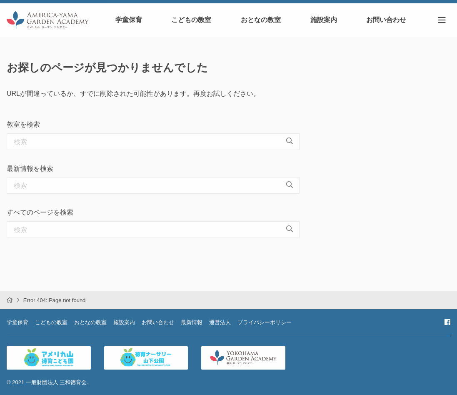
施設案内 (323, 19)
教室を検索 (23, 124)
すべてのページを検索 (40, 212)
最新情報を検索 (30, 168)
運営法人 (220, 322)
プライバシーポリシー (264, 322)
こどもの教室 (191, 19)
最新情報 (191, 322)
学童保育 (128, 19)
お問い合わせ (386, 19)
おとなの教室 (261, 19)
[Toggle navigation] (442, 20)
